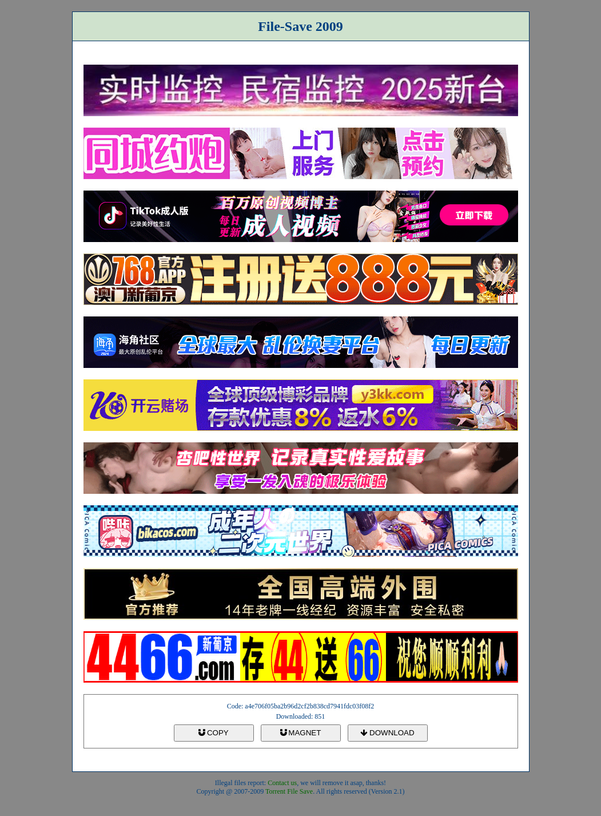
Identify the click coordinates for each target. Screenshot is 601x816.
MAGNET (300, 732)
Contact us (282, 783)
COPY (213, 732)
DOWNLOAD (387, 732)
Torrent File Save (289, 791)
